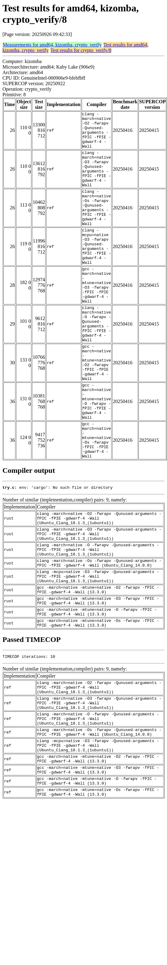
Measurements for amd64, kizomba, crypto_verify (52, 44)
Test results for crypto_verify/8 (80, 50)
